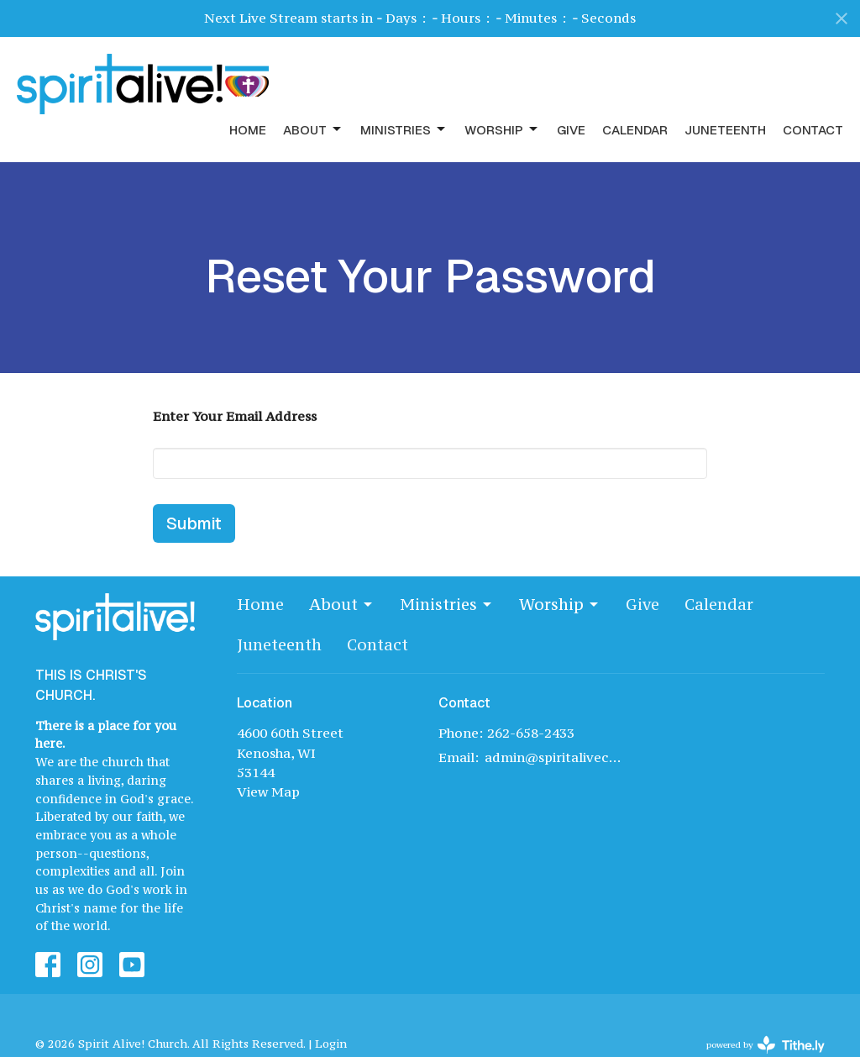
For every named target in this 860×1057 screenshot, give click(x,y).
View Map (268, 791)
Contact (813, 130)
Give (571, 130)
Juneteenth (725, 130)
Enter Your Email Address (235, 416)
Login (331, 1044)
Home (247, 130)
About (313, 129)
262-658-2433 (530, 732)
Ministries (404, 129)
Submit (194, 523)
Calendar (635, 130)
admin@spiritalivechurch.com (554, 757)
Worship (502, 129)
